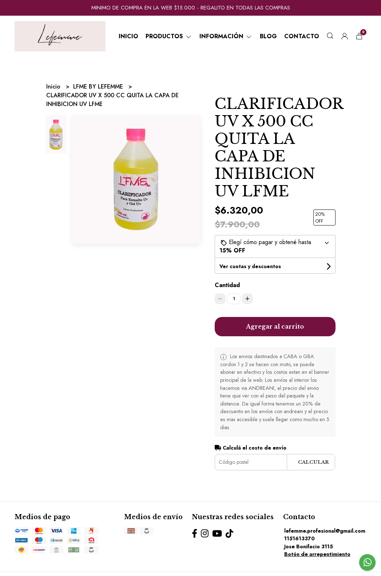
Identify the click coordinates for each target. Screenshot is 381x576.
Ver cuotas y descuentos (250, 266)
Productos (169, 36)
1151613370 (299, 538)
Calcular (313, 462)
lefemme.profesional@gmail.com (324, 530)
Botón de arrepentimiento (317, 554)
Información (226, 36)
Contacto (301, 36)
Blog (268, 36)
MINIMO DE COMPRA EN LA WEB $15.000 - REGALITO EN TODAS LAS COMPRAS (190, 8)
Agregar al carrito (275, 326)
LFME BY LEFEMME (99, 86)
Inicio (128, 36)
